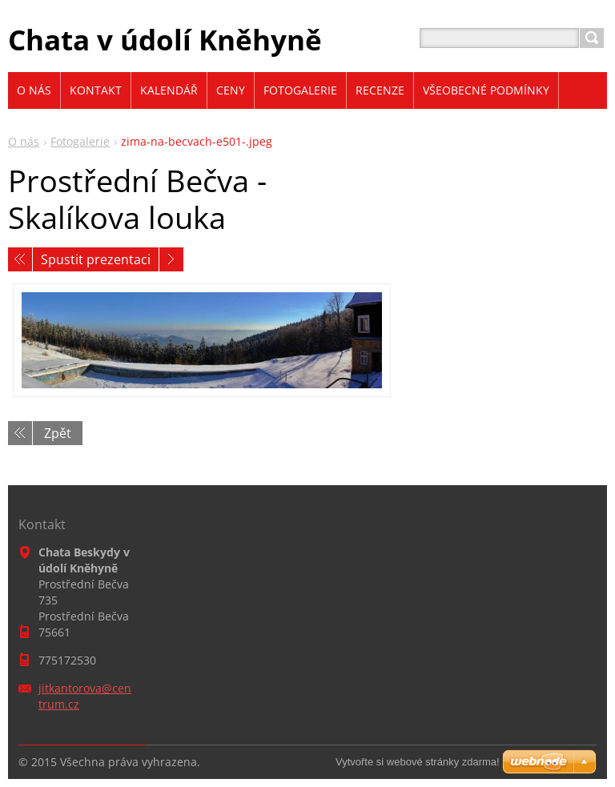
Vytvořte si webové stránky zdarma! (418, 762)
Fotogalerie (80, 141)
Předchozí (20, 259)
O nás (23, 141)
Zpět (57, 433)
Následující (171, 259)
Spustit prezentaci (96, 259)
